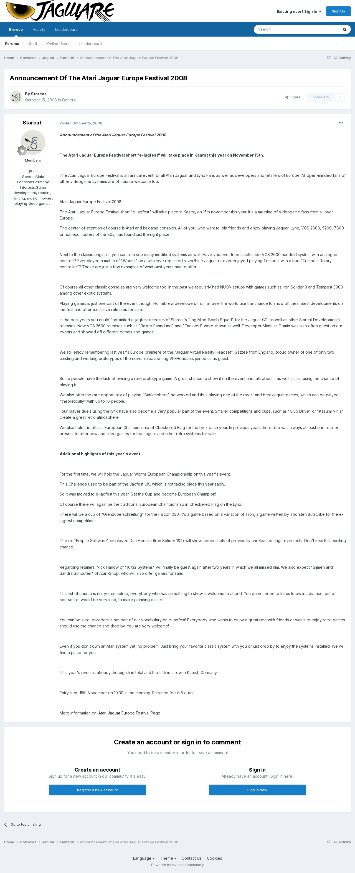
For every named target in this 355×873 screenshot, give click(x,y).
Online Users (58, 43)
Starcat (38, 93)
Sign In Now (257, 790)
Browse (16, 32)
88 (33, 171)
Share (293, 97)
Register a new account (97, 790)
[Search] (282, 29)
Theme (168, 858)
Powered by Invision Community (177, 865)
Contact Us (192, 858)
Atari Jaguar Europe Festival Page (129, 713)
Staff (33, 43)
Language (144, 858)
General (69, 100)
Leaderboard (90, 43)
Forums (12, 43)
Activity (39, 29)
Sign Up (338, 11)
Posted (81, 123)
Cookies (214, 858)
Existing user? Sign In (299, 11)
